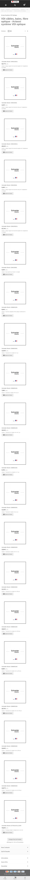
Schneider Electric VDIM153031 (9, 102)
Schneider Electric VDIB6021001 (9, 467)
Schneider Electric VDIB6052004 (9, 786)
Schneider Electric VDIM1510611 (10, 61)
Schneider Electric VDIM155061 (9, 267)
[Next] (28, 31)
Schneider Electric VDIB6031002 (9, 626)
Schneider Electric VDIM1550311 (10, 226)
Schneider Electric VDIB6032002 (9, 587)
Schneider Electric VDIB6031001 (9, 307)
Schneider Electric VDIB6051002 (9, 666)
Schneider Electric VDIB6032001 (9, 348)
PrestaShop (15, 874)
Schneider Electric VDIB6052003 (9, 547)
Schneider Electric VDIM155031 (9, 185)
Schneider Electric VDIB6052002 (9, 746)
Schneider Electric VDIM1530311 (10, 144)
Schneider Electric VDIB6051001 (9, 388)
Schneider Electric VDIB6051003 (9, 428)
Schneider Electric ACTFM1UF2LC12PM (11, 825)
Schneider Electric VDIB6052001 (9, 507)
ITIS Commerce (22, 874)
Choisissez (4, 31)
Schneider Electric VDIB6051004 (9, 706)
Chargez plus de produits (15, 839)
